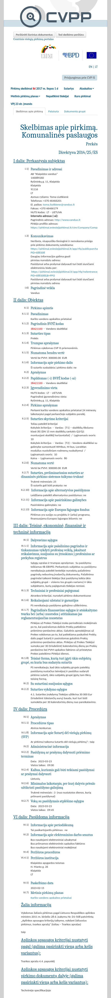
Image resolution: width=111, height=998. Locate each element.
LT (96, 66)
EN (90, 66)
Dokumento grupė (75, 111)
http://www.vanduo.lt (68, 220)
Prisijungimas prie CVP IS (79, 77)
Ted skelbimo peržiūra (71, 34)
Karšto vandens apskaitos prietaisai (51, 897)
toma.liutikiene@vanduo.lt (59, 204)
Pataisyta (53, 111)
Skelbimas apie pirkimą (29, 111)
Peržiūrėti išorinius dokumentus (34, 34)
